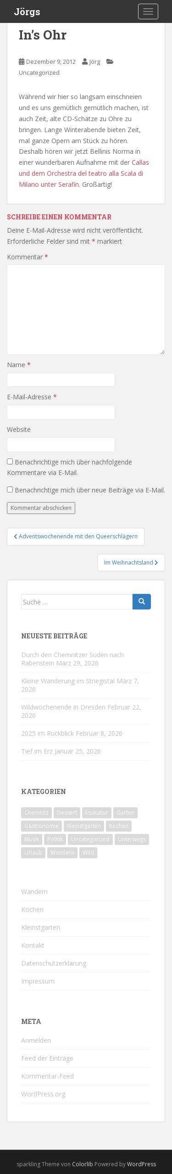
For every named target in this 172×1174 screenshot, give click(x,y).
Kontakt (32, 945)
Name (19, 364)
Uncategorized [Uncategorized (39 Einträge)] (90, 839)
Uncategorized (39, 72)
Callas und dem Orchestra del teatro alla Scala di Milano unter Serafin (84, 173)
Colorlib (82, 1164)
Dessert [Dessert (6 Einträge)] (67, 812)
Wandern (34, 891)
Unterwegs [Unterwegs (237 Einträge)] (132, 839)
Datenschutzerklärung (53, 963)
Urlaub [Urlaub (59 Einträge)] (33, 852)
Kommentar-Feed (47, 1076)
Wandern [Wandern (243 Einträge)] (62, 852)
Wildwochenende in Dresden (63, 707)
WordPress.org (43, 1094)
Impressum (38, 981)
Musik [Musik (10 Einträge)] (31, 839)
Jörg (94, 61)
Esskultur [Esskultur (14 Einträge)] (96, 812)
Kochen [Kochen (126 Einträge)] (118, 826)
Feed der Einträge (47, 1058)
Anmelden (36, 1040)
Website (19, 429)
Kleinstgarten (40, 927)
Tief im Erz (37, 751)
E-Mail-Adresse (32, 396)
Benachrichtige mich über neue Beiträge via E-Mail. (90, 490)
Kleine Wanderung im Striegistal (68, 680)
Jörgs (27, 11)
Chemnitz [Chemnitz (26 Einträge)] (36, 812)
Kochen (32, 909)
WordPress (141, 1164)
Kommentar (27, 256)
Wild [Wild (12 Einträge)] (88, 852)
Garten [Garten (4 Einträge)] (125, 812)
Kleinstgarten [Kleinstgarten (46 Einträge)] (84, 826)
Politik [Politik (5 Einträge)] (55, 839)
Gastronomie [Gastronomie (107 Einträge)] (41, 826)
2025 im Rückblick (47, 733)
